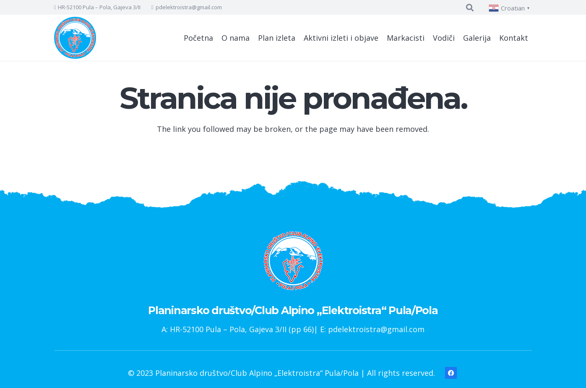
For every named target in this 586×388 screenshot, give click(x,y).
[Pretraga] (469, 7)
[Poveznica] (75, 38)
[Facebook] (451, 373)
